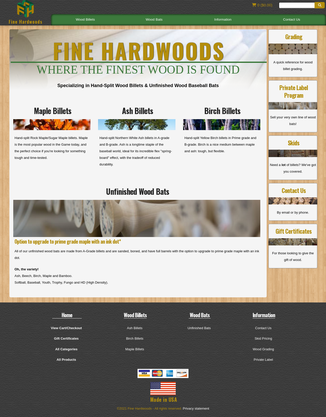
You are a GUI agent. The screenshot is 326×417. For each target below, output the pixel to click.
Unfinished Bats (199, 328)
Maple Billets (134, 349)
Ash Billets (135, 328)
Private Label (263, 360)
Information (223, 19)
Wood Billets (85, 19)
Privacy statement (196, 408)
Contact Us (291, 19)
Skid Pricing (263, 338)
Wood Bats (154, 19)
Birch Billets (134, 338)
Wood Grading (263, 349)
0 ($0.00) (261, 5)
